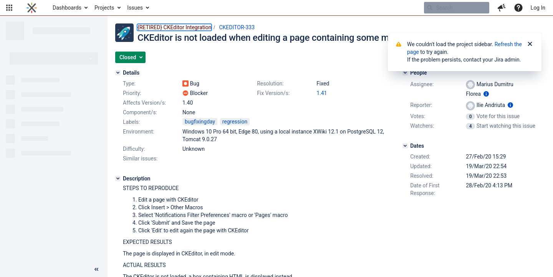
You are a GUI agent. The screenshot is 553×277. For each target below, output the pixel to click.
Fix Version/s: (273, 93)
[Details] (118, 72)
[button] (9, 7)
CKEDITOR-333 (237, 27)
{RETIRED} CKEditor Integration (174, 27)
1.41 (321, 93)
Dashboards (67, 8)
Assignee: (422, 84)
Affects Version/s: (144, 103)
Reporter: (421, 105)
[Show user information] (486, 94)
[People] (405, 72)
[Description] (118, 178)
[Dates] (405, 146)
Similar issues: (140, 158)
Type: (129, 83)
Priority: (132, 93)
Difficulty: (134, 149)
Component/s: (140, 112)
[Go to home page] (31, 7)
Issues (135, 8)
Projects (104, 8)
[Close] (530, 44)
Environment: (138, 131)
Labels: (131, 122)
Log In (538, 8)
